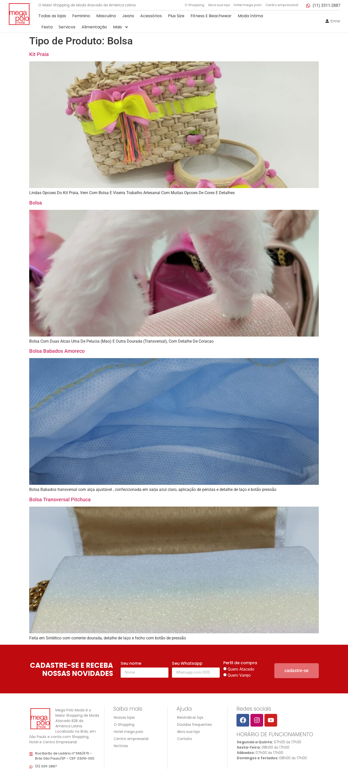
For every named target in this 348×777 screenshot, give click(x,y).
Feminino (81, 16)
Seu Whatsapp (187, 663)
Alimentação (94, 27)
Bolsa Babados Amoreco (57, 351)
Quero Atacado (241, 669)
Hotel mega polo (248, 5)
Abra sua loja (219, 5)
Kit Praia (39, 54)
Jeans (128, 16)
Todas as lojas (52, 16)
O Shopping (194, 5)
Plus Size (176, 16)
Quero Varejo (239, 675)
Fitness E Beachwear (211, 16)
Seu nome (131, 663)
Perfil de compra (240, 663)
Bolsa (35, 203)
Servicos (67, 27)
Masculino (106, 16)
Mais (121, 27)
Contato (184, 738)
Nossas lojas (124, 717)
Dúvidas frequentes (194, 724)
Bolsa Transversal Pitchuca (60, 499)
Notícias (121, 745)
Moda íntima (250, 16)
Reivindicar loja (190, 717)
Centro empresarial (281, 5)
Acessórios (151, 16)
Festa (47, 27)
